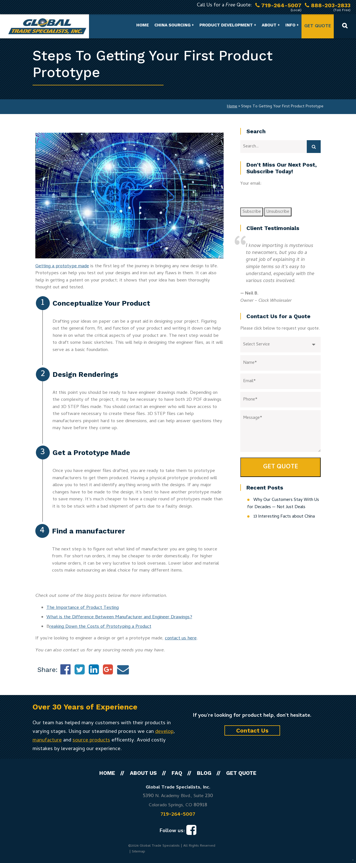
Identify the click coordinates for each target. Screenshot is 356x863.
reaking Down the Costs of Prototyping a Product (100, 627)
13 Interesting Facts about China (284, 516)
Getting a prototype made (62, 266)
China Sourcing (172, 25)
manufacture (47, 740)
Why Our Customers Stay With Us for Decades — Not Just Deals (283, 503)
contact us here (181, 638)
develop (164, 732)
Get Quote (317, 26)
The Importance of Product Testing (82, 608)
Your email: (251, 183)
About (269, 25)
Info (290, 25)
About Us (143, 773)
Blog (204, 773)
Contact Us (252, 730)
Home (142, 25)
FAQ (177, 773)
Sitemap (138, 852)
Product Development (226, 25)
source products (91, 740)
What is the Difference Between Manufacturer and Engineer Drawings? (119, 617)
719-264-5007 (177, 814)
